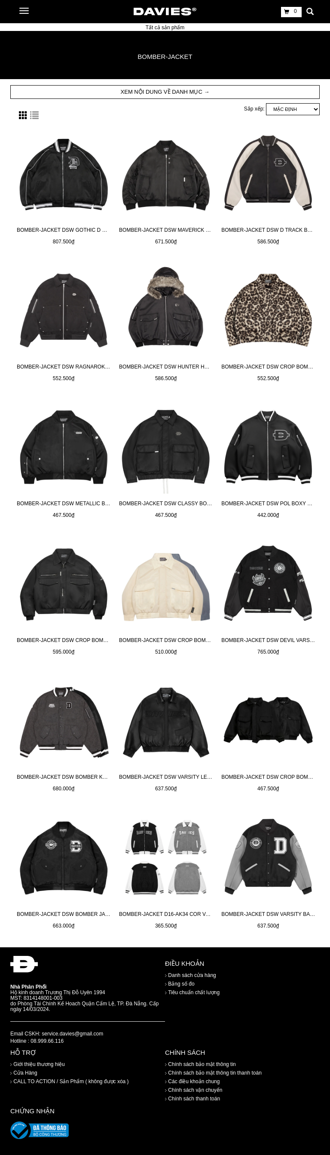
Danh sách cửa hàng (190, 975)
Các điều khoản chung (192, 1082)
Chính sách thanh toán (192, 1099)
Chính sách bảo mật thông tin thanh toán (213, 1073)
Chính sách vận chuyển (193, 1090)
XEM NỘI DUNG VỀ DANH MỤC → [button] (165, 92)
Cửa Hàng (23, 1073)
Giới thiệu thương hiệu (37, 1065)
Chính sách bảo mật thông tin (200, 1065)
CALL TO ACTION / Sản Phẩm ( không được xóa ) (69, 1082)
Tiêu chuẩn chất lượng (192, 992)
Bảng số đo (180, 984)
